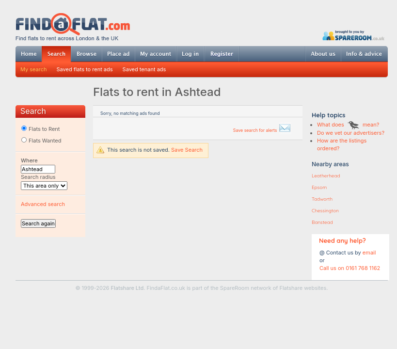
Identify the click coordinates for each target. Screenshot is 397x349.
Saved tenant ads (144, 69)
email (369, 252)
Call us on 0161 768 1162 (349, 268)
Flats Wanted (41, 140)
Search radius (38, 177)
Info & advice (364, 54)
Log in (190, 54)
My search (33, 69)
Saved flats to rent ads (85, 69)
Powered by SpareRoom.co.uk (353, 35)
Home (29, 54)
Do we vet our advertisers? (350, 132)
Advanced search (43, 204)
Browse (86, 54)
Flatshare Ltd (127, 288)
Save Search (187, 149)
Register (221, 54)
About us (323, 54)
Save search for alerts (262, 130)
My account (155, 54)
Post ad (118, 54)
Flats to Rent (40, 129)
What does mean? (348, 124)
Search (56, 54)
